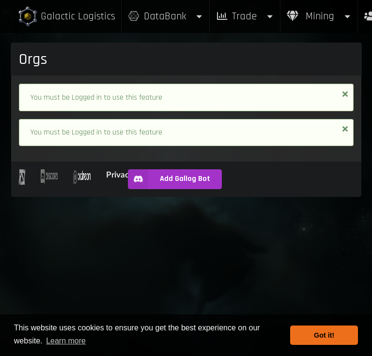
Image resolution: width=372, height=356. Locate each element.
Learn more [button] (66, 341)
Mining (319, 16)
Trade (245, 16)
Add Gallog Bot (169, 179)
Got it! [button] (324, 335)
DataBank (165, 16)
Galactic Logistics (66, 16)
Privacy (119, 174)
